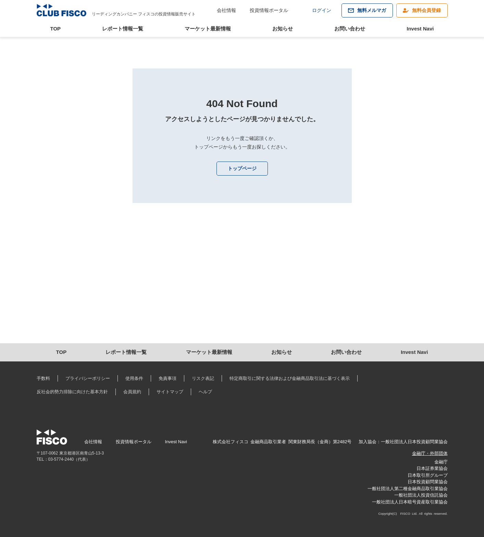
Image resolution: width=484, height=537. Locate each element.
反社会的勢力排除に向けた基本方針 (72, 391)
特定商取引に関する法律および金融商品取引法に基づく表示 (289, 378)
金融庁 (441, 461)
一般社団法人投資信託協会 (421, 495)
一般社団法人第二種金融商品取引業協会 (408, 488)
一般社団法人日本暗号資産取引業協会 (410, 501)
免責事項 (167, 378)
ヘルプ (205, 391)
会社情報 (226, 10)
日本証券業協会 (432, 468)
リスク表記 (203, 378)
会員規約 (132, 391)
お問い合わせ (349, 28)
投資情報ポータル (269, 10)
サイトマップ (170, 391)
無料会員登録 (426, 10)
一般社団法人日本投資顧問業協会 (414, 441)
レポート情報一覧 (122, 28)
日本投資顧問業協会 (428, 481)
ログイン (321, 10)
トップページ (242, 168)
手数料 (43, 378)
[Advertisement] (242, 285)
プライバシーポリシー (87, 378)
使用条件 (134, 378)
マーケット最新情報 (208, 28)
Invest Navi (420, 28)
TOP (55, 28)
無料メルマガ (371, 10)
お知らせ (282, 28)
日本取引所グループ (428, 475)
